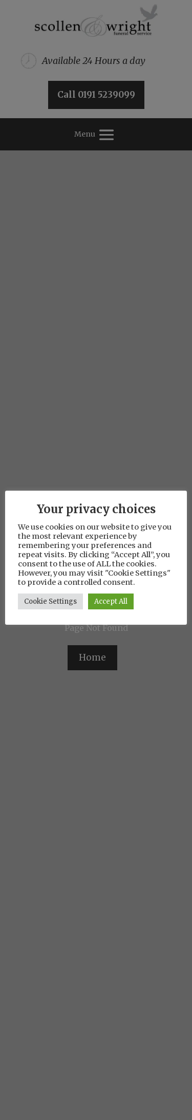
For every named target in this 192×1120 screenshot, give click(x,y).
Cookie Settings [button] (50, 601)
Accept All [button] (110, 601)
